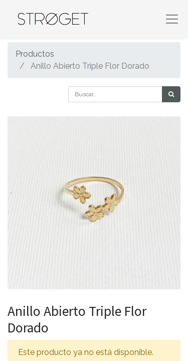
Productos (35, 54)
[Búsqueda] (171, 94)
